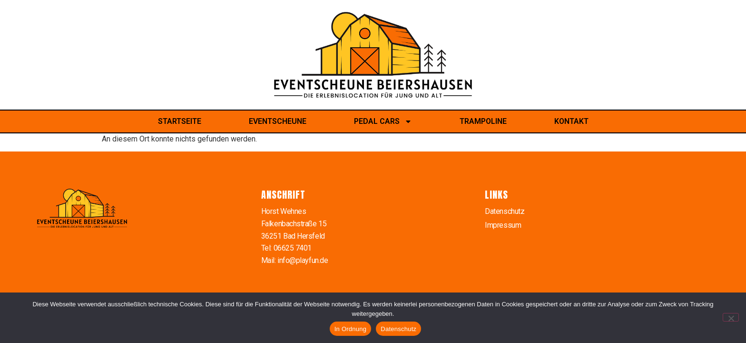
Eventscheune (277, 121)
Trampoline (483, 121)
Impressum (503, 225)
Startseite (179, 121)
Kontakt (571, 121)
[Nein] (731, 317)
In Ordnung (350, 329)
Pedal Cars (383, 121)
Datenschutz (504, 211)
